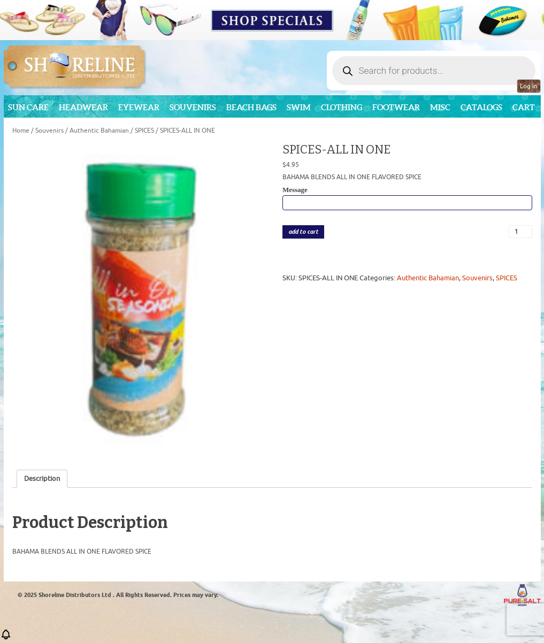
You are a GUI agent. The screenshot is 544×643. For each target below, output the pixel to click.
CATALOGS (481, 107)
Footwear (396, 107)
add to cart (303, 232)
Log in (529, 86)
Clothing (341, 107)
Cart (523, 107)
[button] (6, 637)
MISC (440, 107)
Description (42, 478)
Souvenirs (193, 107)
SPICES (144, 130)
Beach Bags (251, 107)
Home (20, 130)
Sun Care (28, 107)
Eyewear (138, 107)
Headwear (83, 107)
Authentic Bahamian (99, 130)
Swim (299, 107)
